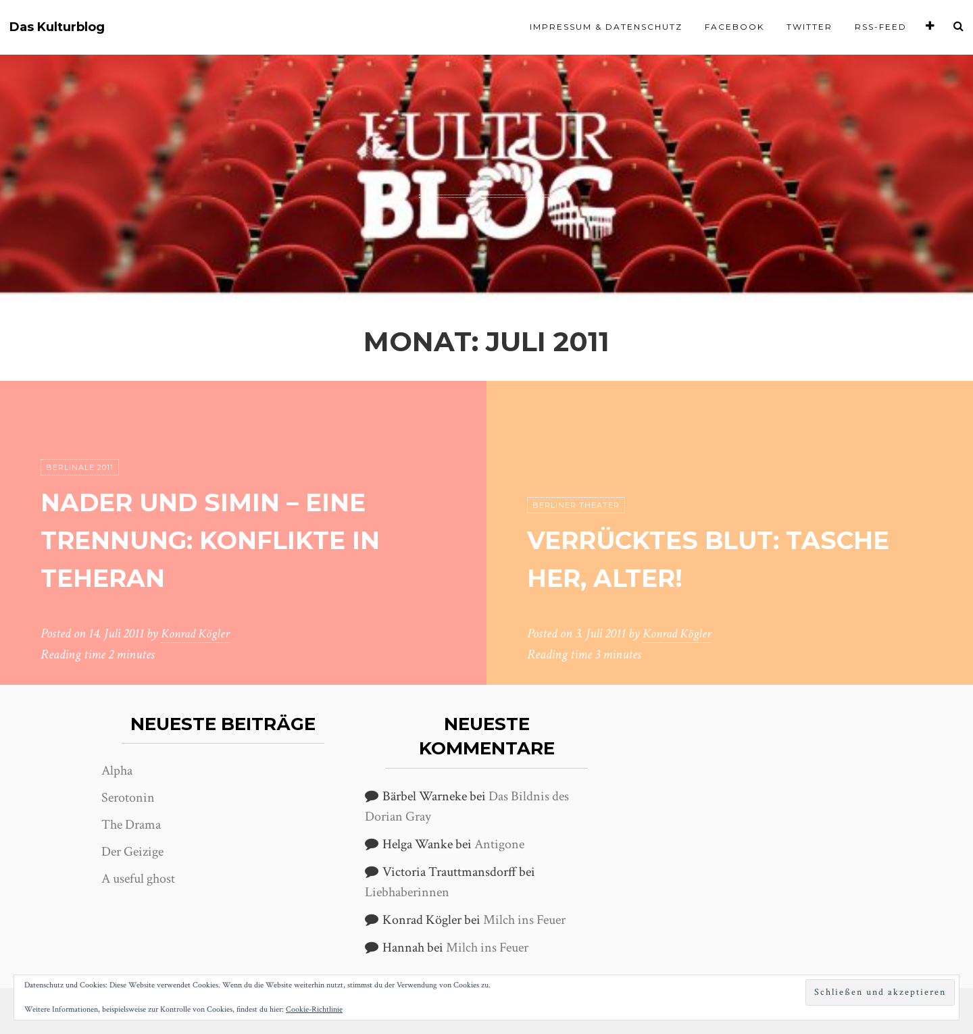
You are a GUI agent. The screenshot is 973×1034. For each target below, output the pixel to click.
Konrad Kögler (197, 634)
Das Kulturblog (57, 27)
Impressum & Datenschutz (606, 27)
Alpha (116, 770)
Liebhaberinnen (407, 892)
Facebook (734, 27)
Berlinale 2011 (80, 468)
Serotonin (128, 797)
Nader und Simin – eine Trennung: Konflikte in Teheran (227, 540)
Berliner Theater (576, 506)
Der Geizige (132, 851)
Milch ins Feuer (524, 920)
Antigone (499, 844)
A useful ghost (138, 878)
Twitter (809, 27)
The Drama (131, 824)
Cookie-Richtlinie (314, 1009)
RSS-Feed (881, 27)
